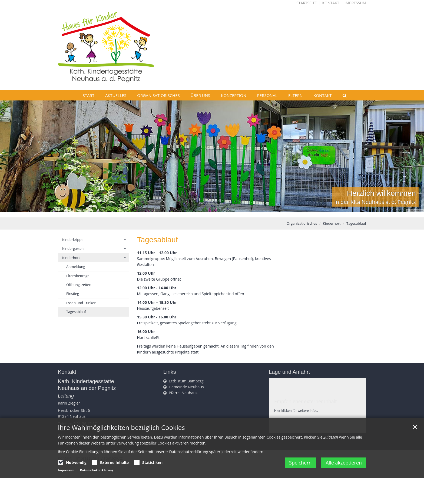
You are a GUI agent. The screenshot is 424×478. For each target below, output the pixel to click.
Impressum (355, 2)
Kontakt (330, 2)
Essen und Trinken (81, 302)
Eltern (295, 95)
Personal (267, 95)
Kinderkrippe (72, 239)
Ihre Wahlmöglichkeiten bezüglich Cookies (121, 427)
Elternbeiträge (78, 275)
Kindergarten (73, 248)
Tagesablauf (356, 223)
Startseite (306, 2)
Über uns (200, 95)
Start (88, 95)
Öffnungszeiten (78, 284)
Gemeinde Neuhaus (186, 386)
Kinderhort (332, 223)
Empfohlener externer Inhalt (305, 401)
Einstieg (72, 293)
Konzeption (233, 95)
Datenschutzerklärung (96, 470)
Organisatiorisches (158, 95)
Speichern (300, 462)
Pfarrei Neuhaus (183, 392)
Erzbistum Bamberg (186, 380)
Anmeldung (75, 266)
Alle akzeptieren (344, 462)
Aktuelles (115, 95)
